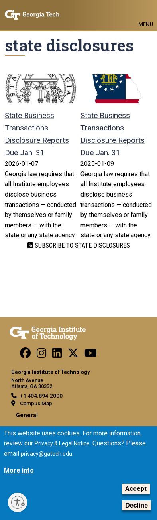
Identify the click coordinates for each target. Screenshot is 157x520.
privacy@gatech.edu (46, 454)
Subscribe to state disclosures (81, 245)
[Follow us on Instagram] (41, 355)
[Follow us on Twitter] (73, 355)
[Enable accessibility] (17, 502)
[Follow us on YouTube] (90, 355)
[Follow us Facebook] (25, 355)
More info (19, 470)
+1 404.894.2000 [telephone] (41, 395)
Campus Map (36, 403)
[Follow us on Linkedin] (57, 355)
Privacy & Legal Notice (62, 443)
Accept (136, 488)
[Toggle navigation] (146, 11)
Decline (136, 505)
